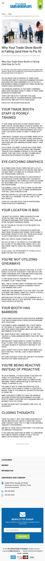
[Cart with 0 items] (40, 5)
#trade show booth (22, 444)
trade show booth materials (14, 203)
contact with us (19, 437)
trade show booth (20, 359)
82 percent (21, 78)
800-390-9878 (9, 491)
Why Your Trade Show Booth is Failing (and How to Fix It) (22, 49)
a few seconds (20, 177)
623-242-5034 (9, 495)
